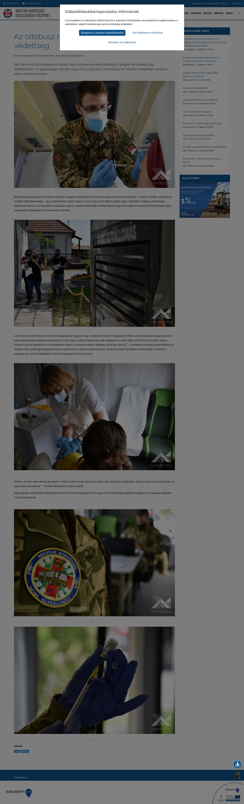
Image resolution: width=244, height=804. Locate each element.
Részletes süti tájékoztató (122, 42)
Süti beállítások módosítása (147, 32)
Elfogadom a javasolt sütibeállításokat (102, 32)
